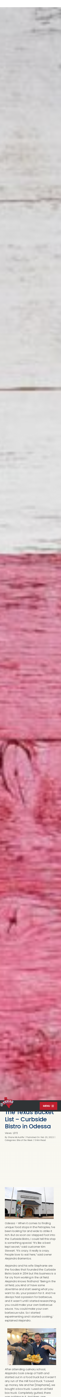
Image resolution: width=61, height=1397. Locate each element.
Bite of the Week (25, 1140)
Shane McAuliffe (16, 1137)
